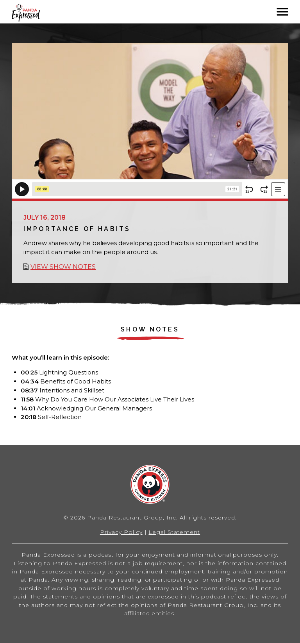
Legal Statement (174, 532)
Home (37, 13)
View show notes (63, 266)
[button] (282, 11)
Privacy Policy (121, 532)
